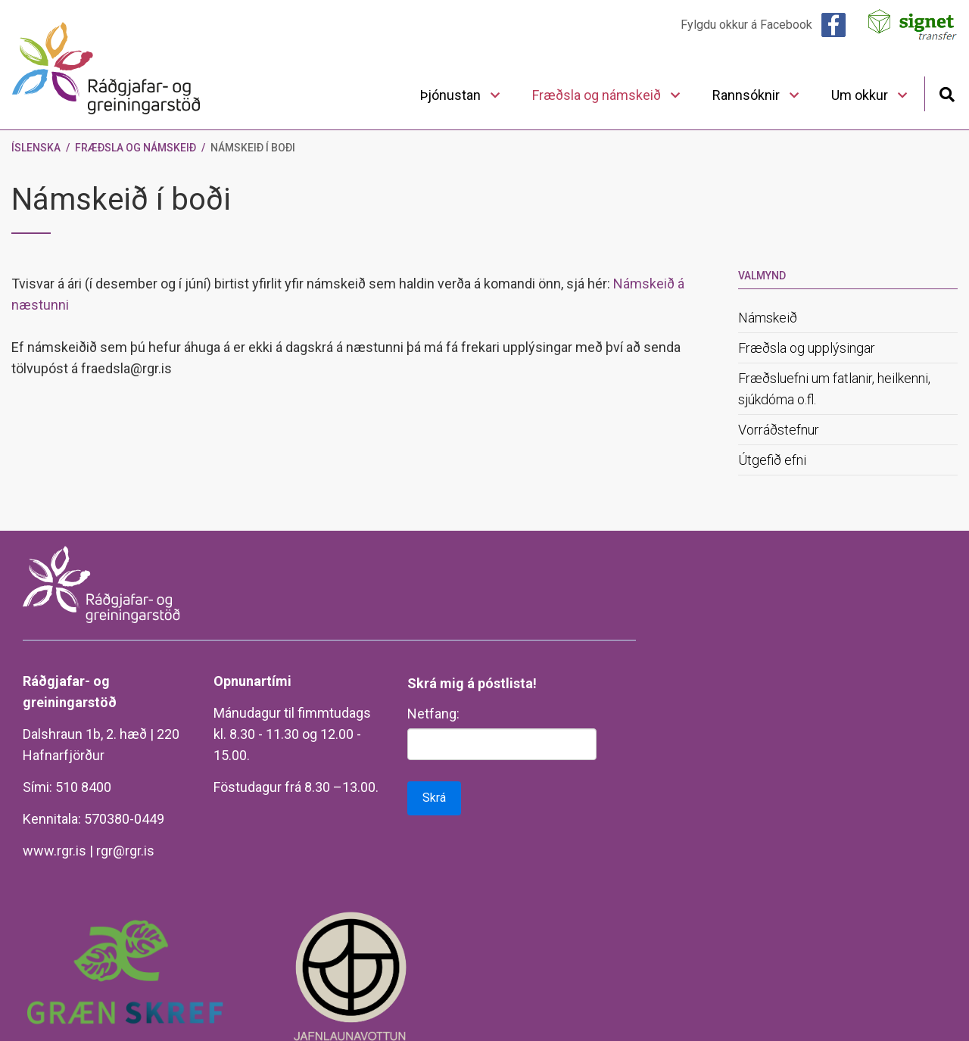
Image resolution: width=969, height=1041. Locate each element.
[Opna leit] (946, 93)
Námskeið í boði (252, 148)
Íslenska (36, 148)
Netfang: (433, 714)
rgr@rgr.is (125, 851)
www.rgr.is (54, 851)
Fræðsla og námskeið (135, 148)
